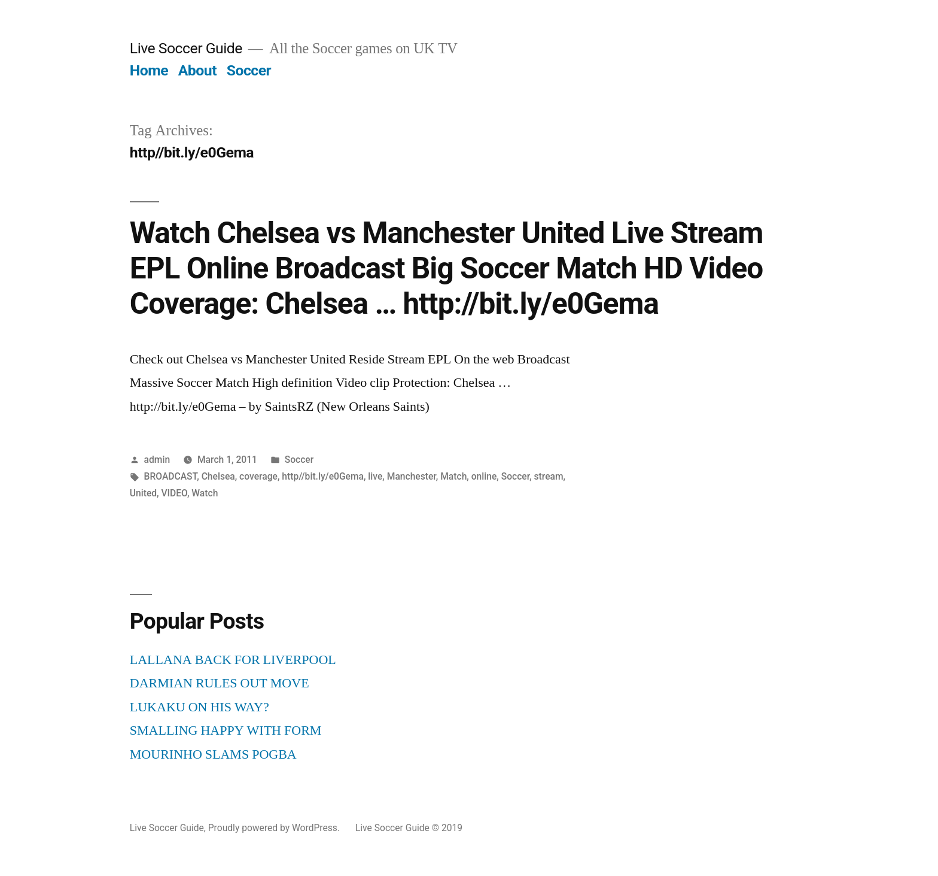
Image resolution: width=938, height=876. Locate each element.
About (197, 70)
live (375, 476)
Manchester (411, 476)
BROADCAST (170, 476)
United (143, 493)
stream (549, 476)
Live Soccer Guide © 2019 (408, 827)
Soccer (249, 70)
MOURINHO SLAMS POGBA (213, 754)
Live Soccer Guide (186, 48)
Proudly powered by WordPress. (275, 827)
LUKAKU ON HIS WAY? (199, 707)
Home (149, 70)
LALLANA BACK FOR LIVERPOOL (233, 659)
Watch (204, 493)
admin (157, 459)
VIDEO (174, 493)
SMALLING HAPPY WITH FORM (226, 730)
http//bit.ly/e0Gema (323, 476)
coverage (258, 476)
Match (453, 476)
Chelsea (218, 476)
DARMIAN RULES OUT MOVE (219, 683)
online (484, 476)
